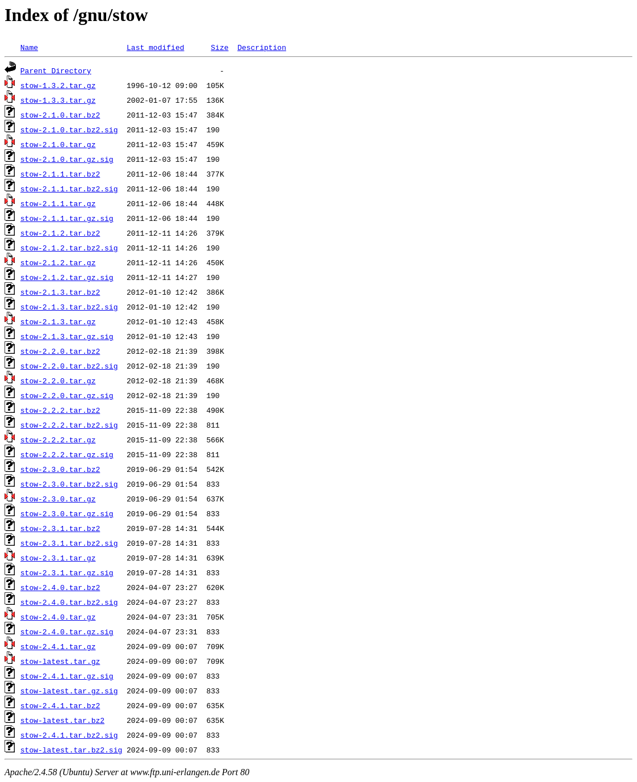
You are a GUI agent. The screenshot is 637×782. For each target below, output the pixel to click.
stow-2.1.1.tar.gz (58, 203)
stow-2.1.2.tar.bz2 (60, 233)
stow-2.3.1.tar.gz (58, 558)
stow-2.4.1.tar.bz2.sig (69, 735)
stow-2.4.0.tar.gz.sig (67, 631)
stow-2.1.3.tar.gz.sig (67, 336)
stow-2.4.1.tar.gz (58, 646)
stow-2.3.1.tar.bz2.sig (69, 543)
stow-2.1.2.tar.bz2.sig (69, 247)
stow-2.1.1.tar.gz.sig (67, 218)
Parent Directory (55, 70)
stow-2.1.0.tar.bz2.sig (69, 129)
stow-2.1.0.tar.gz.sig (67, 159)
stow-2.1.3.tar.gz (58, 321)
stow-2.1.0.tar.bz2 (60, 115)
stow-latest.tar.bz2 (62, 720)
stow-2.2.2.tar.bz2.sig (69, 425)
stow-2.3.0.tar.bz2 (60, 469)
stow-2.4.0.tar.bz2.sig (69, 602)
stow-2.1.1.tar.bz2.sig (69, 188)
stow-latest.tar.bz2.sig (71, 750)
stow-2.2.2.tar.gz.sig (67, 454)
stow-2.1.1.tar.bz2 (60, 174)
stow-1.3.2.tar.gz (58, 85)
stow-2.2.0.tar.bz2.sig (69, 366)
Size (219, 47)
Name (29, 47)
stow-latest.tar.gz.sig (69, 690)
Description (261, 47)
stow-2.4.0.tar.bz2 (60, 587)
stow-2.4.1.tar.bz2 (60, 705)
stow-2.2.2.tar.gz (58, 439)
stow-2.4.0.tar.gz (58, 617)
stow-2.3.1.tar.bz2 (60, 528)
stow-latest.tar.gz (60, 661)
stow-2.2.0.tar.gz (58, 380)
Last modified (155, 47)
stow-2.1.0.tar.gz (58, 144)
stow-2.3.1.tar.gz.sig (67, 572)
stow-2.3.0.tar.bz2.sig (69, 484)
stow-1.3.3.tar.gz (58, 100)
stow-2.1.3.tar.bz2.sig (69, 307)
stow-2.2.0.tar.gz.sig (67, 395)
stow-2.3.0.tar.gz (58, 499)
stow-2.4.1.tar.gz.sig (67, 676)
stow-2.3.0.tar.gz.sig (67, 513)
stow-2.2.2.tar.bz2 (60, 410)
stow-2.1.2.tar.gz (58, 262)
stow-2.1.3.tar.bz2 (60, 292)
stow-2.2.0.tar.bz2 (60, 351)
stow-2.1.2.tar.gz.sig (67, 277)
